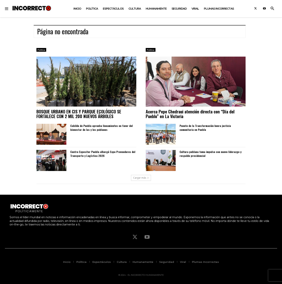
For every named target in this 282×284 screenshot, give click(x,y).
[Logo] (31, 8)
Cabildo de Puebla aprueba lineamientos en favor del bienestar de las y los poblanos (101, 128)
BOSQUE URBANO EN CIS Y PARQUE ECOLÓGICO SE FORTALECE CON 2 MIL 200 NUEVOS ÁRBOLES (78, 113)
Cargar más (141, 177)
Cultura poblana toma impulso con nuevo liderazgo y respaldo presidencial (210, 154)
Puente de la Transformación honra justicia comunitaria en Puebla (205, 128)
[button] (272, 8)
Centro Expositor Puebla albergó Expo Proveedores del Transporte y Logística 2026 (102, 154)
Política (41, 50)
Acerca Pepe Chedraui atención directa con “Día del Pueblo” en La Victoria (190, 113)
